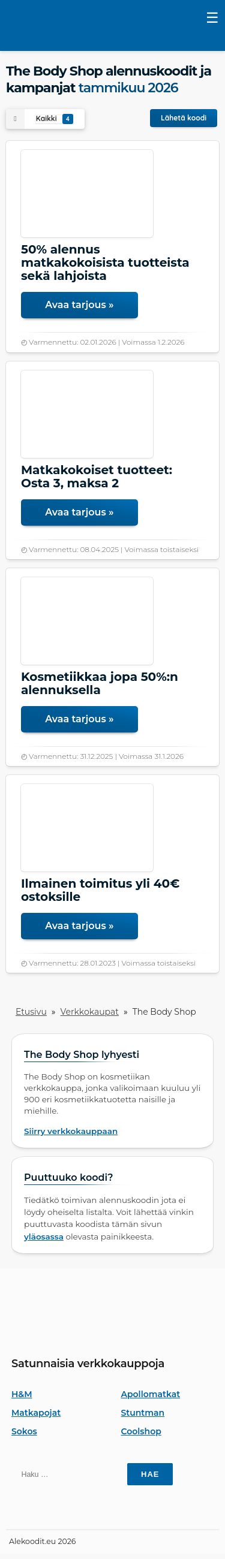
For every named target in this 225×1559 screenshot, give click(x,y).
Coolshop (141, 1431)
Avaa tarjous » (79, 304)
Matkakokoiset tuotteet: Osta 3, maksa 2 (96, 476)
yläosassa (44, 1236)
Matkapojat (36, 1412)
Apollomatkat (151, 1394)
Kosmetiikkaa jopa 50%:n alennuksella (99, 683)
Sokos (24, 1431)
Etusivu (31, 1011)
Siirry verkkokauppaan (71, 1131)
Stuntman (143, 1412)
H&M (21, 1394)
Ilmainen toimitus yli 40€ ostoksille (100, 890)
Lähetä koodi (183, 117)
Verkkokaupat (90, 1011)
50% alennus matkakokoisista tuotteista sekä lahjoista (105, 262)
